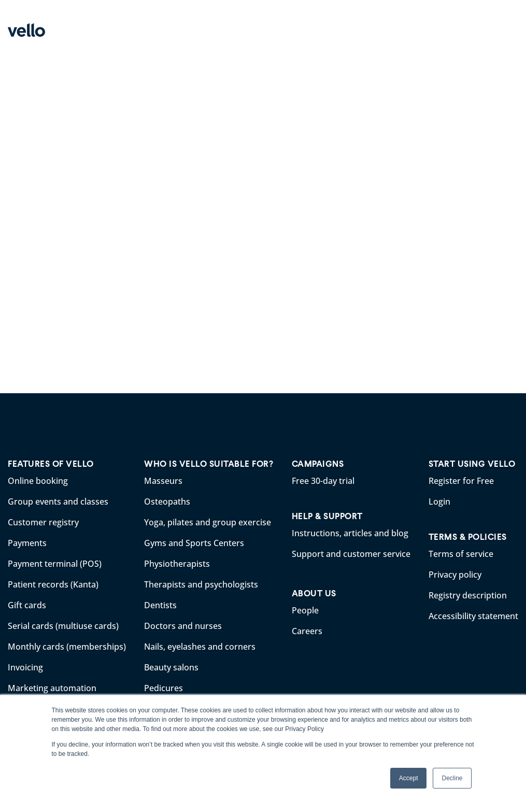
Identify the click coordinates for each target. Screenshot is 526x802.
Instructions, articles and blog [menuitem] (350, 533)
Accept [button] (408, 778)
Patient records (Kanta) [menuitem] (53, 584)
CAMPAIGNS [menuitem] (318, 464)
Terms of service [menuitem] (461, 554)
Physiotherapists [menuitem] (177, 563)
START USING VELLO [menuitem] (472, 464)
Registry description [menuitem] (468, 595)
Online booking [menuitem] (38, 480)
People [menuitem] (305, 610)
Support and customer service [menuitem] (351, 554)
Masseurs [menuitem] (163, 480)
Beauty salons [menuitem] (171, 667)
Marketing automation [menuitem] (52, 688)
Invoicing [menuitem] (25, 667)
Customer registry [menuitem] (43, 522)
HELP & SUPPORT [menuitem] (327, 516)
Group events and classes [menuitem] (58, 501)
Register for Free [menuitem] (461, 480)
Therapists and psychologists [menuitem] (201, 584)
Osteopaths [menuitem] (167, 501)
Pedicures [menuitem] (163, 688)
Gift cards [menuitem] (27, 605)
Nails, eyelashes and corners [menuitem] (199, 646)
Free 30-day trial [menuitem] (323, 480)
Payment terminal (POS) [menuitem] (55, 563)
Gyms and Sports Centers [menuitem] (194, 543)
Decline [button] (452, 778)
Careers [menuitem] (307, 631)
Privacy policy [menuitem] (455, 574)
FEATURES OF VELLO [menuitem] (51, 464)
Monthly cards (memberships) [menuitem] (67, 646)
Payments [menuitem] (27, 543)
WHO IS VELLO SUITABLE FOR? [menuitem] (208, 464)
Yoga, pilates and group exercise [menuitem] (207, 522)
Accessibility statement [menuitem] (473, 616)
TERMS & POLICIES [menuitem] (468, 537)
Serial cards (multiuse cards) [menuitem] (63, 626)
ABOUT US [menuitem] (314, 593)
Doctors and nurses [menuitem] (183, 626)
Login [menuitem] (439, 501)
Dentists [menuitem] (160, 605)
